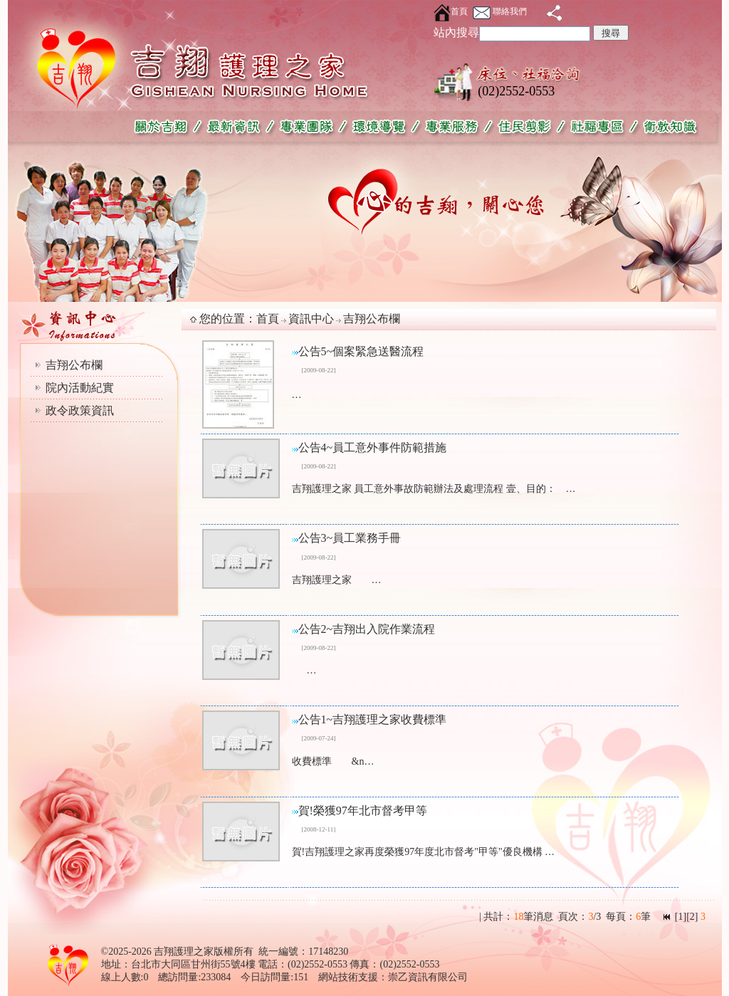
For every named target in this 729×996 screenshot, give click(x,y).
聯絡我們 (500, 11)
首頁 (451, 11)
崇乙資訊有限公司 (428, 977)
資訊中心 (311, 319)
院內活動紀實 (80, 388)
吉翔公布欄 (74, 365)
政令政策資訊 (80, 410)
